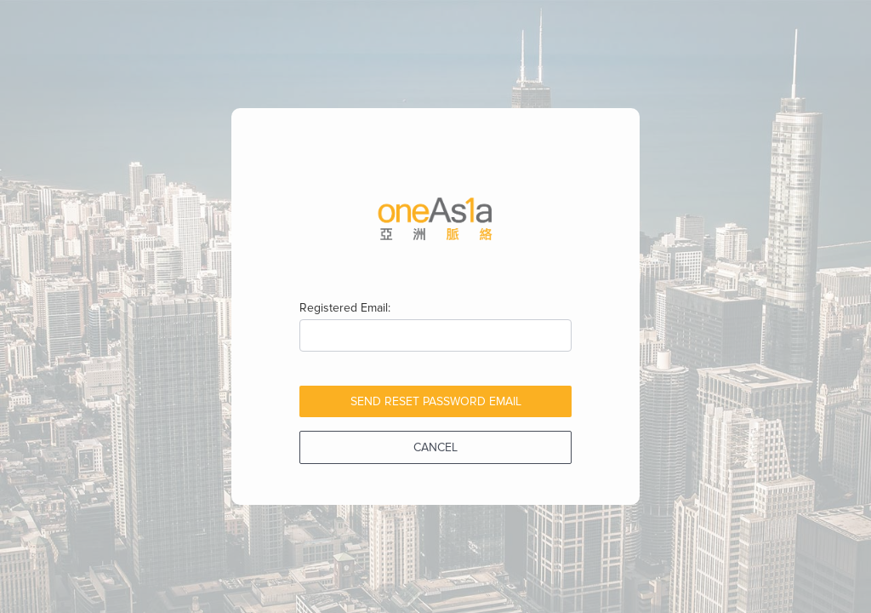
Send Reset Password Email (435, 401)
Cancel (435, 447)
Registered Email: (344, 308)
